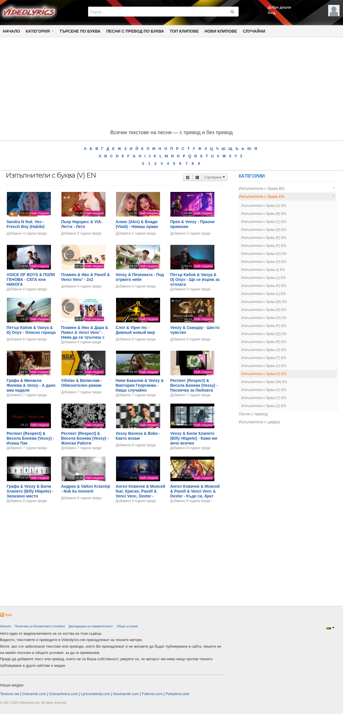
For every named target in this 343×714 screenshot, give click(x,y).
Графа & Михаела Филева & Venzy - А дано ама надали (31, 385)
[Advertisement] (171, 84)
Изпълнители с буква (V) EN (263, 374)
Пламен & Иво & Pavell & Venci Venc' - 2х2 (85, 277)
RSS (6, 615)
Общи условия (127, 626)
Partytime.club (177, 694)
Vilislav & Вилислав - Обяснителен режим (81, 383)
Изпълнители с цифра (259, 422)
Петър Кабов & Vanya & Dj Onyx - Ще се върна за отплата (194, 279)
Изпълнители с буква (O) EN (263, 318)
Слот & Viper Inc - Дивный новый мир (135, 330)
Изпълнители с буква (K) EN (263, 286)
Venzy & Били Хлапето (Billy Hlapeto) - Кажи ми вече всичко (193, 438)
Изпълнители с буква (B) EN (263, 214)
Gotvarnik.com (34, 694)
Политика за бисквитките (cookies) (40, 626)
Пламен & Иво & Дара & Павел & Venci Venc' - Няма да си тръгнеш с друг (84, 334)
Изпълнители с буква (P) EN (263, 326)
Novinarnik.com (126, 694)
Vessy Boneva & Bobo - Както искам (138, 436)
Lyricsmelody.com (95, 694)
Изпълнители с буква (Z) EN (263, 406)
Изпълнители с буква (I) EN (263, 270)
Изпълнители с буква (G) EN (263, 254)
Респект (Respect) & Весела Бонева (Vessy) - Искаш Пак (30, 438)
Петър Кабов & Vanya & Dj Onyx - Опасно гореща (31, 330)
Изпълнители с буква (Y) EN (263, 398)
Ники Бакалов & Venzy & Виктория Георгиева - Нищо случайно (140, 385)
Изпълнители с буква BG (262, 188)
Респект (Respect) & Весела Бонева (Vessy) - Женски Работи (85, 438)
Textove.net (9, 694)
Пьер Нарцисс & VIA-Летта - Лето (81, 224)
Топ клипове (184, 31)
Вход (272, 13)
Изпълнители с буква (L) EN (263, 294)
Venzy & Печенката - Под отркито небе (140, 277)
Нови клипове (221, 31)
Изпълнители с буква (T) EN (263, 358)
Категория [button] (40, 31)
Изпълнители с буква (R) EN (263, 342)
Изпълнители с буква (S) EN (263, 350)
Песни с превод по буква (135, 31)
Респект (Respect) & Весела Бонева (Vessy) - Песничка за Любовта (194, 385)
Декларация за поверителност (91, 626)
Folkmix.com (152, 694)
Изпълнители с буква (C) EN (263, 222)
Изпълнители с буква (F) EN (263, 246)
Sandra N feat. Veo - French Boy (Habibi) (26, 224)
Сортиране (214, 177)
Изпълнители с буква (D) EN (263, 230)
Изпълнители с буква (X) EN (263, 390)
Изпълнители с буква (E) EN (263, 238)
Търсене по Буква (80, 31)
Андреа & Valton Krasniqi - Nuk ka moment (85, 488)
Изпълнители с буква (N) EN (263, 310)
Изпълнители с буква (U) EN (263, 366)
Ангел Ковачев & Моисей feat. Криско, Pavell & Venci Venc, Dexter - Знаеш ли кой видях (140, 493)
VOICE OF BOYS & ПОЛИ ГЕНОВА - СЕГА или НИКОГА (31, 279)
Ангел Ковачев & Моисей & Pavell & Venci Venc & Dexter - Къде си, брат (195, 491)
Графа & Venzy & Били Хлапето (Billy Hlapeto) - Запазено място (30, 491)
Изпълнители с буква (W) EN (264, 382)
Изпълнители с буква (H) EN (263, 262)
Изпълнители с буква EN (261, 196)
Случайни (254, 31)
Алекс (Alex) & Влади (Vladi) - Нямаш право (137, 224)
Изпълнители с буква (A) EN (263, 206)
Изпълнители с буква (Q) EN (263, 334)
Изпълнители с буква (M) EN (264, 302)
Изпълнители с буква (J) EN (263, 278)
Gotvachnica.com (63, 694)
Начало (11, 31)
